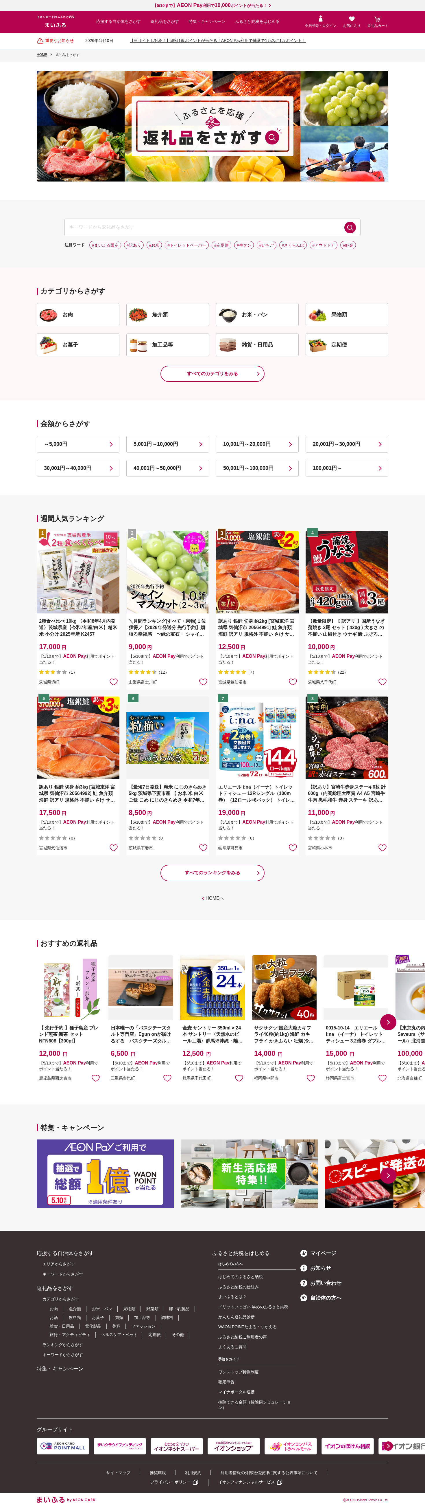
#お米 (154, 245)
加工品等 (142, 1317)
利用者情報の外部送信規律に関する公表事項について (269, 1472)
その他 (178, 1334)
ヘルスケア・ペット (119, 1334)
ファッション (143, 1326)
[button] (388, 1022)
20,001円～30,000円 (336, 444)
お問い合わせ (320, 1283)
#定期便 (221, 245)
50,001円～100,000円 (248, 468)
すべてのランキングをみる (212, 872)
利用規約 (193, 1472)
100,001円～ (327, 468)
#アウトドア (323, 245)
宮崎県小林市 (320, 848)
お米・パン (102, 1309)
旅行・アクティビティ (70, 1334)
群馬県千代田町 (196, 1078)
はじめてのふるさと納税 (240, 1276)
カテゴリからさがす (60, 1299)
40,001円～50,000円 (157, 468)
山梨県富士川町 (143, 682)
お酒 (54, 1317)
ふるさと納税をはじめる (257, 21)
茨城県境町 (49, 682)
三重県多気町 (123, 1078)
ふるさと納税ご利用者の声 (242, 1337)
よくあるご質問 (232, 1346)
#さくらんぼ (293, 245)
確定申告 (226, 1381)
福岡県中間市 (266, 1078)
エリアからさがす (58, 1264)
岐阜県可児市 (230, 848)
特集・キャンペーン (207, 21)
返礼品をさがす (165, 21)
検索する (350, 227)
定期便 (155, 1334)
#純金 (348, 245)
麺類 (119, 1317)
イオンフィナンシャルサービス (246, 1482)
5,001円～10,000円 (156, 444)
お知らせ (315, 1268)
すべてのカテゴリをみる (212, 373)
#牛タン (244, 245)
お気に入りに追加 (95, 1077)
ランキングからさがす (62, 1344)
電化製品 (93, 1326)
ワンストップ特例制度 (238, 1372)
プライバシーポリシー (170, 1482)
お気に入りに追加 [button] (113, 681)
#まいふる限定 (105, 245)
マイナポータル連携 (236, 1392)
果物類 (129, 1309)
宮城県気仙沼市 (232, 682)
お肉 (54, 1309)
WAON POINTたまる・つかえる (247, 1326)
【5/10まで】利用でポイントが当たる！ (210, 5)
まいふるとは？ (232, 1296)
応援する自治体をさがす (118, 21)
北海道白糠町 (410, 1078)
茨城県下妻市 (141, 848)
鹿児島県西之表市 (55, 1078)
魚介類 (75, 1309)
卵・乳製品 (179, 1309)
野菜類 (152, 1309)
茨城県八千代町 (322, 682)
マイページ (318, 1253)
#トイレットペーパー (186, 245)
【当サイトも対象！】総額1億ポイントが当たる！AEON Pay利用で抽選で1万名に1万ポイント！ (218, 40)
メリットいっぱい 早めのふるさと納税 (253, 1306)
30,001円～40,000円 (67, 468)
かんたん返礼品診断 (236, 1317)
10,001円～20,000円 (247, 444)
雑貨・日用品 (62, 1326)
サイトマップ (118, 1472)
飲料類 (75, 1317)
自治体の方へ (320, 1298)
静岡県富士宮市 (340, 1078)
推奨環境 (158, 1472)
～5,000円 (55, 444)
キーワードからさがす (62, 1274)
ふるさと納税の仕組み (238, 1287)
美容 (116, 1326)
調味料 (167, 1317)
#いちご (266, 245)
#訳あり (134, 245)
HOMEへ (215, 898)
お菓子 (98, 1317)
